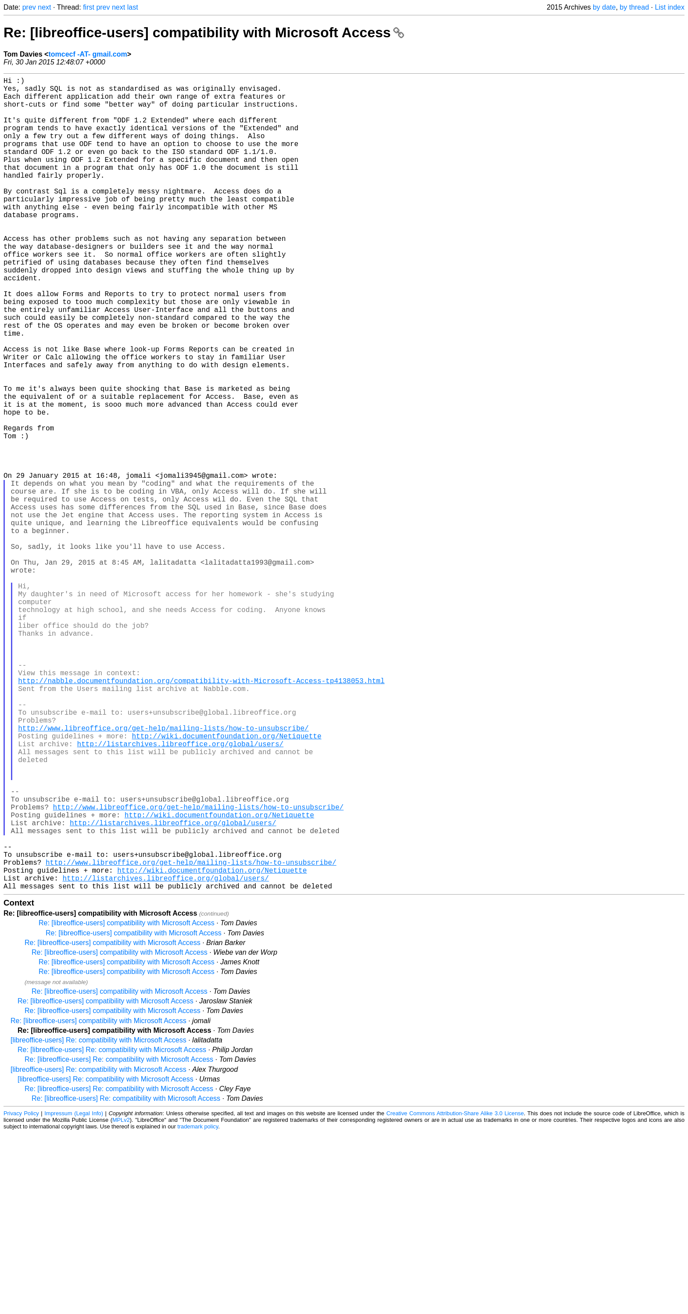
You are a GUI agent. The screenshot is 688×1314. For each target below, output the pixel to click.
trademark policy (197, 1307)
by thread (634, 7)
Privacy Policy (21, 1294)
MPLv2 (121, 1300)
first (88, 7)
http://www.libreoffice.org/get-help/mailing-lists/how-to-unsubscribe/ (163, 873)
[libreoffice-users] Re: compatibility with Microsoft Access (98, 1220)
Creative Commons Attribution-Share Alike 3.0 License (455, 1294)
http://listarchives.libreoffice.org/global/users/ (180, 893)
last (132, 7)
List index (669, 7)
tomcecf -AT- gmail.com (87, 54)
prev (29, 7)
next (44, 7)
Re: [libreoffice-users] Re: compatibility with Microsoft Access (112, 1230)
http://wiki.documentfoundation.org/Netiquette (226, 883)
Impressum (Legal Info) (73, 1294)
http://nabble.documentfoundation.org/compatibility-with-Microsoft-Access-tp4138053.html (201, 815)
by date (604, 7)
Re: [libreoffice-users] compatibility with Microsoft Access (204, 32)
